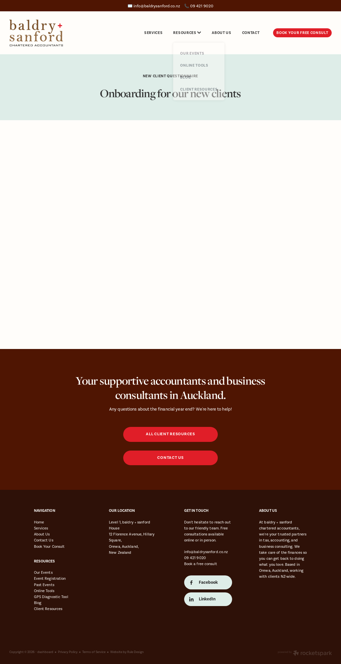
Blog (37, 602)
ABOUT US (221, 32)
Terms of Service (94, 652)
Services (41, 528)
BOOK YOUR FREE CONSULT (302, 32)
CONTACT (251, 32)
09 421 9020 (195, 557)
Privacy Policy (68, 652)
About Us (42, 534)
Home (39, 522)
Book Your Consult (49, 546)
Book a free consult (200, 563)
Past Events (44, 584)
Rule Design (135, 652)
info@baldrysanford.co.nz (157, 6)
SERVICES (153, 32)
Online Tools (44, 590)
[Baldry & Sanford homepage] (41, 33)
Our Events (43, 572)
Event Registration (50, 578)
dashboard (45, 652)
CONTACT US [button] (170, 457)
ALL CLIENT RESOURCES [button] (170, 434)
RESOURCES (187, 32)
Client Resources (48, 608)
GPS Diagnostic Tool (51, 596)
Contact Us (43, 540)
